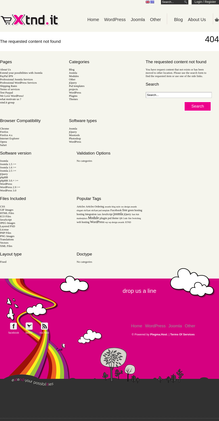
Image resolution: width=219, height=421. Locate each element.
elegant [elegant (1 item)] (80, 210)
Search (197, 106)
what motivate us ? (10, 99)
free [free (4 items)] (124, 210)
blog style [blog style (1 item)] (116, 206)
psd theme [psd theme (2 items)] (113, 218)
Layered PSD (7, 226)
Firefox (4, 131)
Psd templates (77, 86)
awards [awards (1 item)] (108, 206)
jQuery (73, 82)
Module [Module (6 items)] (93, 218)
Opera (3, 141)
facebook (13, 332)
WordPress (115, 19)
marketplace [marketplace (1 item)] (82, 218)
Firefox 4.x (6, 135)
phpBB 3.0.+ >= (9, 180)
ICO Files (5, 216)
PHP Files (5, 232)
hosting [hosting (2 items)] (80, 214)
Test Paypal (6, 92)
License (4, 229)
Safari (3, 145)
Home (93, 19)
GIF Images (6, 209)
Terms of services (10, 89)
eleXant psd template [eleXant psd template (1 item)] (100, 210)
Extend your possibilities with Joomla (21, 72)
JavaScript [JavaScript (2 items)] (107, 214)
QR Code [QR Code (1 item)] (123, 218)
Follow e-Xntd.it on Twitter (29, 326)
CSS (2, 206)
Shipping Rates (8, 86)
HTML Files (7, 213)
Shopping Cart (217, 19)
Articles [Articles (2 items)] (81, 206)
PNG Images (7, 236)
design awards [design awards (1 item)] (130, 206)
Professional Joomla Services (16, 79)
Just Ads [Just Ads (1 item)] (135, 214)
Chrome (4, 128)
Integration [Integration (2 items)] (90, 214)
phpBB (4, 177)
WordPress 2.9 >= (10, 187)
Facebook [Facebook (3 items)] (116, 210)
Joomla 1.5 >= (8, 164)
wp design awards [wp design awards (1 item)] (116, 222)
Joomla (138, 19)
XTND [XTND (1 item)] (128, 222)
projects (73, 89)
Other (155, 19)
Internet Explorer (9, 138)
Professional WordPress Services (18, 82)
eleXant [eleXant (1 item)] (87, 210)
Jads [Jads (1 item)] (99, 214)
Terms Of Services (182, 334)
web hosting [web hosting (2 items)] (83, 222)
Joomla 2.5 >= (8, 170)
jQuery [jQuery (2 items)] (127, 214)
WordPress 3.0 (8, 190)
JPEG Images (7, 223)
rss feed (44, 332)
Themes (73, 99)
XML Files (6, 246)
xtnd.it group (7, 102)
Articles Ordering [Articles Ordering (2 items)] (95, 206)
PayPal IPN (6, 76)
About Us (197, 19)
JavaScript (6, 219)
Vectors (4, 242)
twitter (28, 332)
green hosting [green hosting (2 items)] (135, 210)
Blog (178, 19)
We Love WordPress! (12, 95)
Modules (74, 76)
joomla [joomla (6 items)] (118, 214)
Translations (7, 239)
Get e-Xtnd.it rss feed (44, 326)
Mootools (74, 135)
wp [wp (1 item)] (106, 222)
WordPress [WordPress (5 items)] (97, 222)
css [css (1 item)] (122, 206)
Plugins (73, 95)
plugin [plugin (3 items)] (103, 218)
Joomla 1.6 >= (8, 167)
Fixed (3, 261)
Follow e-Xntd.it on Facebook (13, 326)
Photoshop (75, 138)
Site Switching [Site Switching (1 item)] (134, 218)
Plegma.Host (158, 334)
